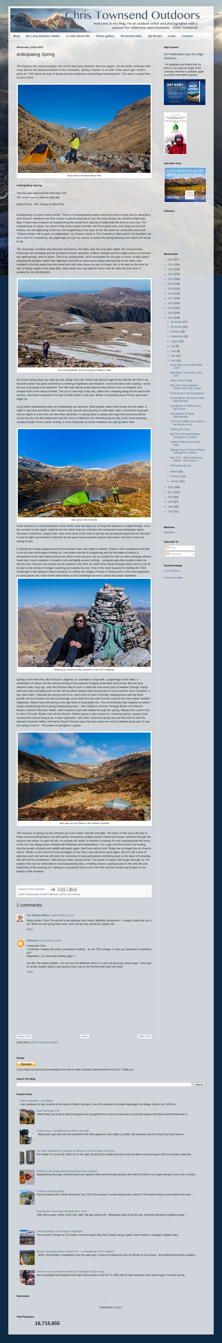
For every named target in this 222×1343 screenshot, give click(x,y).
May (173, 355)
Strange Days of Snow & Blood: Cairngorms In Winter (187, 451)
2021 (171, 279)
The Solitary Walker (38, 915)
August (175, 341)
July (173, 346)
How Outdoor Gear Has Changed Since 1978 (62, 1211)
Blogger (117, 1307)
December (177, 321)
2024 (171, 264)
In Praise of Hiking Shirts (50, 1191)
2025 (171, 259)
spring (63, 894)
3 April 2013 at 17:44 (62, 915)
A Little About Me (78, 36)
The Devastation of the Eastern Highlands (60, 1231)
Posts (171, 547)
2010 (171, 497)
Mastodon (169, 532)
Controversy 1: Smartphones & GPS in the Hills (63, 1130)
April (173, 360)
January (175, 481)
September (177, 336)
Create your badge (173, 577)
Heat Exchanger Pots (48, 1110)
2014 (171, 313)
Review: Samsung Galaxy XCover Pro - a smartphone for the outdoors (75, 1251)
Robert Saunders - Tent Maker (36, 1100)
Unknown (32, 940)
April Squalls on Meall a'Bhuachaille (182, 415)
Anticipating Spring (180, 465)
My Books (155, 36)
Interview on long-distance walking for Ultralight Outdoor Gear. (71, 1271)
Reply (30, 929)
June (174, 351)
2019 (171, 288)
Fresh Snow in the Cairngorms (187, 393)
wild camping (73, 894)
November (177, 326)
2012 (171, 487)
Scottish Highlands (49, 894)
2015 (171, 308)
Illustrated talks (131, 36)
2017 (171, 298)
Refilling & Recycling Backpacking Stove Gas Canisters (67, 1171)
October (175, 331)
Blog (16, 36)
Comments (173, 554)
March (174, 471)
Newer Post (24, 1036)
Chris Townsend (172, 570)
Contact (187, 36)
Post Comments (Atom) (45, 1042)
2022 (171, 274)
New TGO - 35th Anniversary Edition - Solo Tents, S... (186, 459)
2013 (171, 317)
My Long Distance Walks (43, 36)
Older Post (144, 1036)
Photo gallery (105, 36)
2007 (171, 511)
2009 (171, 501)
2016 (171, 303)
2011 (171, 492)
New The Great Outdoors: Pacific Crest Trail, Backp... (186, 387)
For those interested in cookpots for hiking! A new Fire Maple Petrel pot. (76, 1150)
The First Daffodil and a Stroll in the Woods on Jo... (187, 423)
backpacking (32, 894)
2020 (171, 283)
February (176, 476)
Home (84, 1036)
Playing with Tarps (180, 429)
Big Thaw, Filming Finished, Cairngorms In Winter (185, 435)
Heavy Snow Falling (181, 380)
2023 (171, 269)
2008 (171, 506)
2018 (171, 293)
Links (172, 36)
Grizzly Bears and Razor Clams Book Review (187, 399)
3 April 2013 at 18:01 (50, 940)
